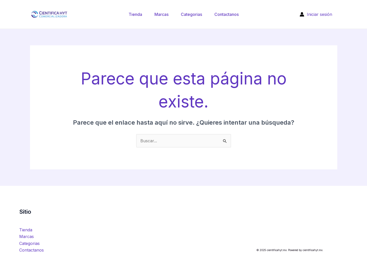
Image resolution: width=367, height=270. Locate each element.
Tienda (135, 14)
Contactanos (226, 14)
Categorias (191, 14)
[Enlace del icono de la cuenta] (316, 14)
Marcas (161, 14)
